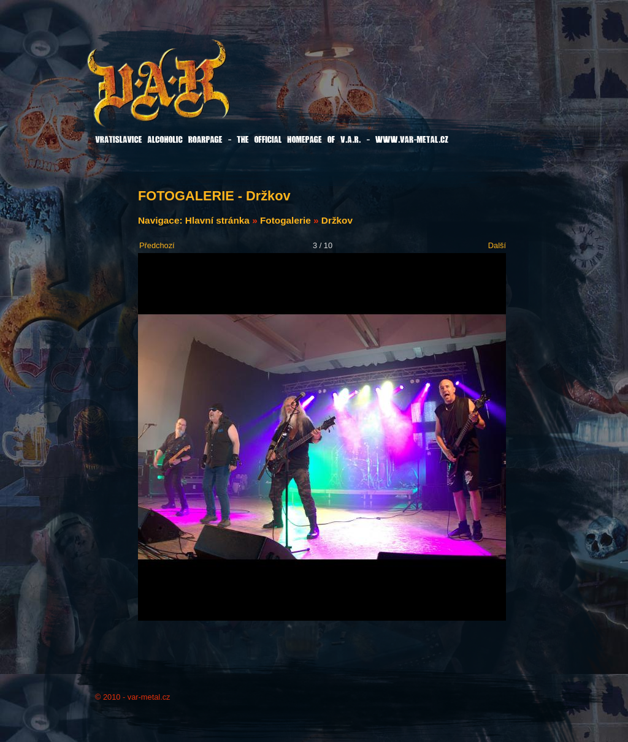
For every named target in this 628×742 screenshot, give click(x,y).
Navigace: (161, 220)
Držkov (337, 220)
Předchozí (157, 245)
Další (497, 245)
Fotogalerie (285, 220)
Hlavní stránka (217, 220)
